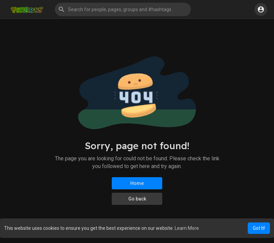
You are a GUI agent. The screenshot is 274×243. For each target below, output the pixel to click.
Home (137, 183)
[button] (123, 9)
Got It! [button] (259, 228)
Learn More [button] (187, 228)
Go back (137, 198)
